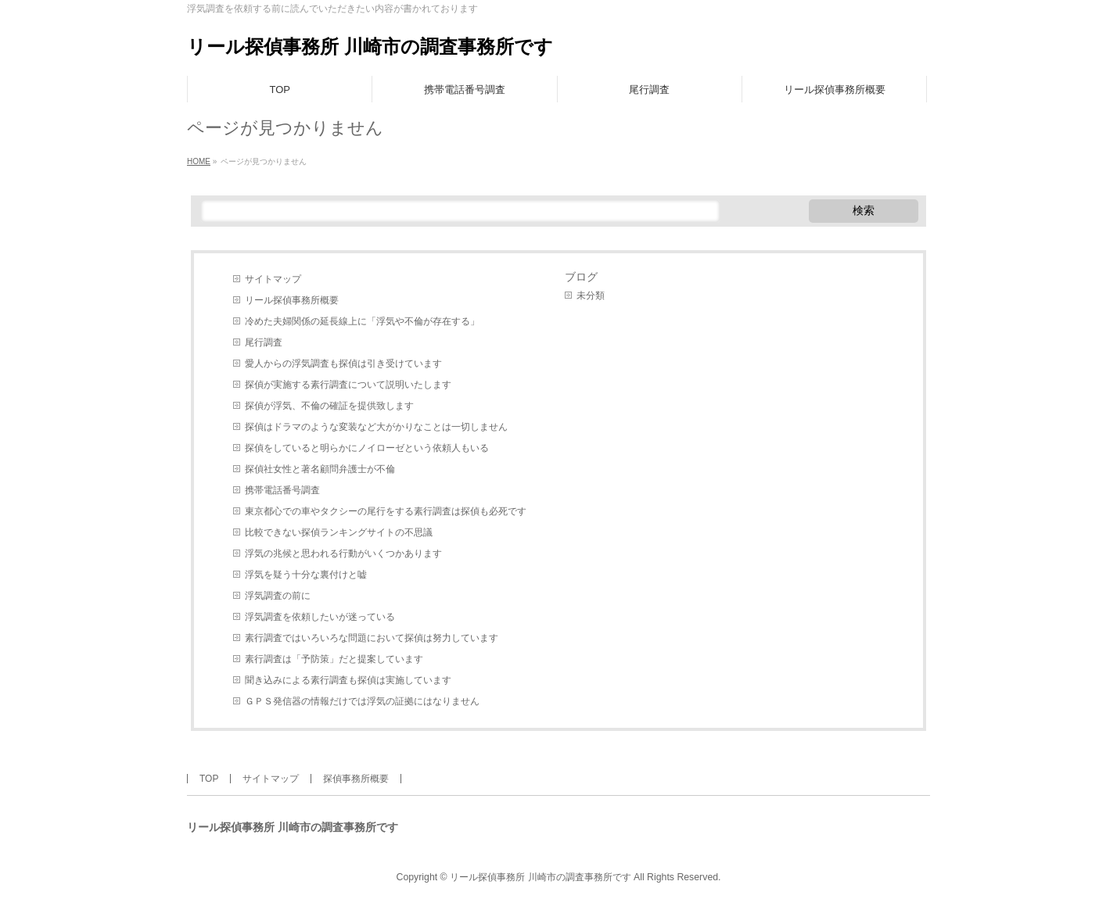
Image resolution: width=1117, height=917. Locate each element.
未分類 (590, 295)
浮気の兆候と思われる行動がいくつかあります (343, 553)
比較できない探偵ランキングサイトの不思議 (339, 532)
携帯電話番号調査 (282, 490)
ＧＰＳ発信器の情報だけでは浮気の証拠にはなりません (362, 701)
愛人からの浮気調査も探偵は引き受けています (343, 363)
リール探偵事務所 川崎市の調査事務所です (370, 46)
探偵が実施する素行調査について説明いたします (348, 384)
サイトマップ (273, 279)
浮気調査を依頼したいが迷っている (320, 616)
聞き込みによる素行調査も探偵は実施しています (348, 680)
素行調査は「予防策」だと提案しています (334, 659)
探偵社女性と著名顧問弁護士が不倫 (320, 469)
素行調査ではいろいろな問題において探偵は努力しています (371, 637)
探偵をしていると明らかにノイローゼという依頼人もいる (367, 447)
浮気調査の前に (278, 595)
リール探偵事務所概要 (292, 300)
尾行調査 (263, 342)
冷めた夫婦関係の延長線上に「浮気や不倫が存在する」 (362, 321)
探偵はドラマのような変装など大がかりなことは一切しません (376, 426)
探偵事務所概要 (356, 778)
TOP (208, 778)
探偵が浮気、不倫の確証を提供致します (329, 405)
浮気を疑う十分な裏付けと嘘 (306, 574)
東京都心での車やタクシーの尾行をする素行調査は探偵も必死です (385, 511)
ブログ (581, 276)
